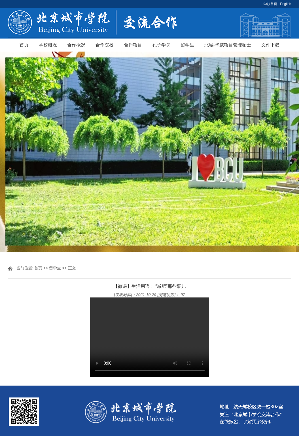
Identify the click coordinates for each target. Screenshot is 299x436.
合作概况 (76, 44)
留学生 (187, 44)
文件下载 (270, 44)
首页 (24, 44)
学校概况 (48, 44)
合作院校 (105, 44)
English (285, 4)
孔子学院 (161, 44)
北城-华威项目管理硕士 (227, 44)
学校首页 (270, 4)
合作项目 (133, 44)
